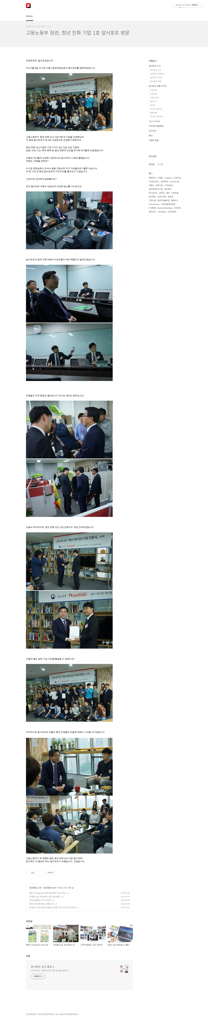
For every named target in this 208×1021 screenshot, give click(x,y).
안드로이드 (153, 192)
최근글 (151, 164)
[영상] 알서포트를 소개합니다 (41, 903)
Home (29, 16)
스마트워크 (168, 185)
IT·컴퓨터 (152, 207)
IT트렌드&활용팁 (156, 125)
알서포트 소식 (35, 887)
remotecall (174, 181)
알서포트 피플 (155, 81)
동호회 (170, 196)
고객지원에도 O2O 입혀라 (40, 900)
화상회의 (167, 189)
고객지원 (152, 200)
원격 (168, 192)
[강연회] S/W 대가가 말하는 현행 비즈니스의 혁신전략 (52, 907)
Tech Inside (154, 121)
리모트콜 (153, 90)
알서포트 (152, 196)
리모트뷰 (153, 93)
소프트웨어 (172, 211)
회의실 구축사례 (156, 116)
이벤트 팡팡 (154, 140)
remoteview (154, 204)
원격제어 (164, 181)
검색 (173, 6)
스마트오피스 (154, 181)
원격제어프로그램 (156, 189)
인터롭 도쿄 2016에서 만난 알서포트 (44, 896)
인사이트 (152, 130)
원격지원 (159, 185)
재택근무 (152, 177)
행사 (151, 135)
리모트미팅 (154, 97)
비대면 (160, 177)
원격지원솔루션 (163, 200)
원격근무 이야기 (156, 77)
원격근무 (152, 211)
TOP (179, 1015)
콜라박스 (153, 101)
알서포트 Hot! (50, 887)
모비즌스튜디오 (156, 109)
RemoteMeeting (165, 207)
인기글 (160, 164)
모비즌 (152, 105)
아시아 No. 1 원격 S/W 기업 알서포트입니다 (49, 970)
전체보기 (152, 60)
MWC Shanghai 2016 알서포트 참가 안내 (47, 892)
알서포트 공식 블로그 (42, 966)
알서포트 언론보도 (157, 73)
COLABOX (161, 211)
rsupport (168, 177)
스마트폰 (176, 207)
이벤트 (151, 185)
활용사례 (153, 112)
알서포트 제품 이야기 (158, 85)
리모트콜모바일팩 (168, 204)
